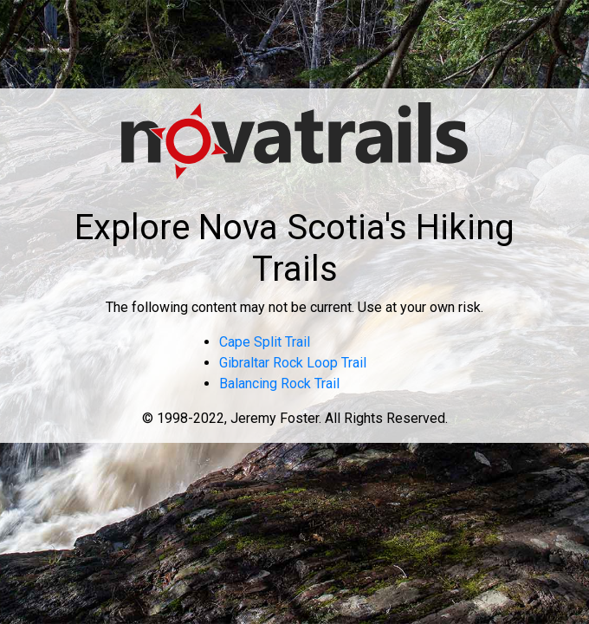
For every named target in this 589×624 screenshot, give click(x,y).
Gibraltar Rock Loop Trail (292, 362)
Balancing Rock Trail (279, 383)
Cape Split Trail (264, 342)
